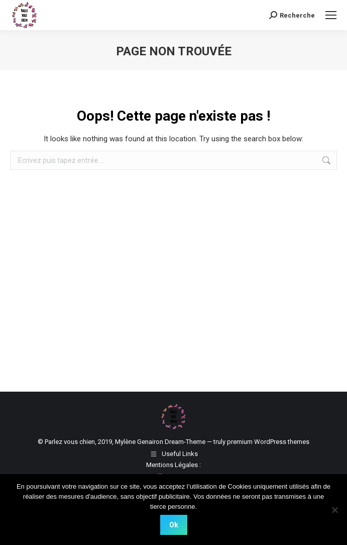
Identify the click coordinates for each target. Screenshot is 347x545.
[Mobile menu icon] (331, 15)
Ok (173, 525)
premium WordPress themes (268, 441)
